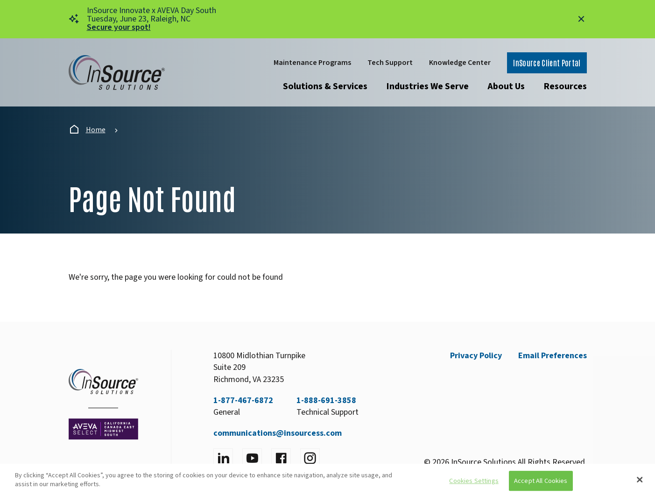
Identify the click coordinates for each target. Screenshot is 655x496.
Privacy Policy (476, 355)
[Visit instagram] (310, 458)
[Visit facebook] (281, 458)
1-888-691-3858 (326, 400)
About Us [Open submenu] (506, 86)
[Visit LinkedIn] (223, 458)
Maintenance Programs (312, 62)
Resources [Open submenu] (565, 86)
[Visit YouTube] (252, 458)
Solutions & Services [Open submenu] (325, 86)
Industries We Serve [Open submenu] (427, 86)
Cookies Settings (473, 481)
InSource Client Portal (546, 62)
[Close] (640, 479)
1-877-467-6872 (243, 400)
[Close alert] (581, 19)
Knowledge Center (460, 62)
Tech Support (390, 62)
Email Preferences (552, 355)
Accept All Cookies (541, 481)
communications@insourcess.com (277, 433)
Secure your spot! (119, 27)
